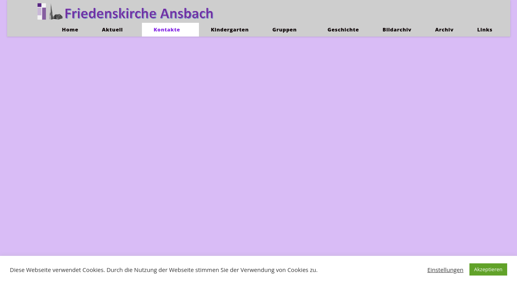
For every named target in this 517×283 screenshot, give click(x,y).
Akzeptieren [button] (488, 269)
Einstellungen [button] (445, 269)
